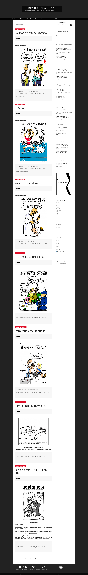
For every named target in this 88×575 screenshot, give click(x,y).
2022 (48, 392)
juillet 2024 (58, 241)
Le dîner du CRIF (59, 128)
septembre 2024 (59, 238)
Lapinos (57, 97)
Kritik (48, 18)
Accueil (14, 18)
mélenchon (27, 392)
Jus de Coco (63, 90)
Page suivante (38, 558)
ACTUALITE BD (32, 543)
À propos (21, 18)
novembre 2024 (58, 235)
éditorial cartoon (20, 96)
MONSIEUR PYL (58, 208)
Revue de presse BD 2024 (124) (62, 145)
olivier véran (35, 546)
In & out (20, 108)
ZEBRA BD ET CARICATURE (42, 8)
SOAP (57, 211)
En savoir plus (58, 574)
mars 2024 (58, 247)
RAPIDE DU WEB (58, 224)
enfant (22, 244)
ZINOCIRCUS (58, 205)
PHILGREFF (57, 207)
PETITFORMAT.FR (59, 227)
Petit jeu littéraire (64, 77)
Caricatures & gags (39, 18)
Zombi (57, 57)
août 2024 (57, 240)
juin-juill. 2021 (33, 533)
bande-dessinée (35, 93)
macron (44, 391)
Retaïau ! (57, 140)
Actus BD (55, 18)
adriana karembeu (19, 94)
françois (46, 243)
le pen (31, 392)
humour (39, 458)
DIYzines (57, 223)
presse (43, 94)
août (35, 547)
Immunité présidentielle (30, 331)
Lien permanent (20, 91)
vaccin (37, 94)
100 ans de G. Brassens (29, 256)
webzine (20, 93)
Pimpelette (58, 84)
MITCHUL (57, 226)
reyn (44, 456)
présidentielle (44, 392)
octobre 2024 (58, 237)
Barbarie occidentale (60, 43)
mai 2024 (57, 244)
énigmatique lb (19, 547)
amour (43, 244)
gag (42, 458)
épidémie (28, 94)
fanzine (30, 93)
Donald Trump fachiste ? (61, 152)
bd (22, 93)
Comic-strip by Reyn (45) (30, 405)
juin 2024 (57, 243)
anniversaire (22, 319)
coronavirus (33, 94)
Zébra (57, 34)
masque (36, 458)
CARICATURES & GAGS (34, 91)
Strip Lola (29, 18)
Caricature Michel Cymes (31, 33)
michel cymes (45, 93)
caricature (40, 93)
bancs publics (30, 319)
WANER (57, 213)
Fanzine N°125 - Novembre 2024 (63, 117)
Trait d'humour (63, 57)
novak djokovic (23, 169)
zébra (24, 93)
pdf (39, 545)
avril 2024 (57, 246)
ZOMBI (57, 204)
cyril (57, 49)
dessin (40, 94)
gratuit (27, 93)
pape (44, 243)
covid (24, 458)
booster (23, 392)
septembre (38, 547)
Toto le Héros (58, 64)
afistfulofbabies (19, 458)
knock (39, 546)
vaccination (18, 244)
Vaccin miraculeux (26, 183)
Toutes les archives (61, 251)
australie (46, 169)
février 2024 (58, 249)
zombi (25, 96)
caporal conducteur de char (61, 41)
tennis (42, 169)
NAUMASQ (57, 202)
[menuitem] (15, 19)
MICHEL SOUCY (58, 210)
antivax (28, 169)
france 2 (25, 94)
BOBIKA (57, 214)
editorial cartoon (29, 393)
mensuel (41, 545)
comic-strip (40, 456)
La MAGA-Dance (59, 159)
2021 (26, 319)
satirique (46, 94)
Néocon (57, 134)
